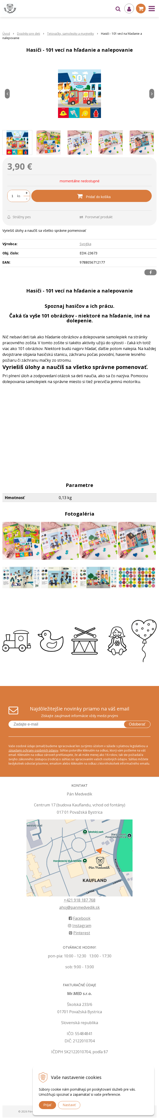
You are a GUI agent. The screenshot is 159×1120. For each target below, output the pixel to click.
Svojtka (85, 244)
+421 (69, 900)
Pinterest (79, 933)
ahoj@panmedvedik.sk (79, 907)
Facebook (80, 918)
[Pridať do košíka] (91, 196)
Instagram (79, 925)
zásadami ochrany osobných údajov (33, 750)
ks (18, 196)
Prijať (47, 1105)
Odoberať (137, 724)
